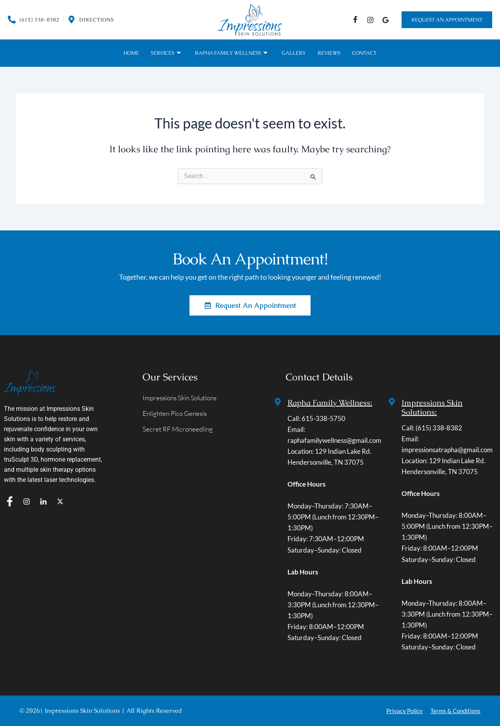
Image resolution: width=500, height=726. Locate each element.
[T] (60, 502)
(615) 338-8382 (439, 428)
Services (166, 53)
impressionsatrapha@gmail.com (447, 450)
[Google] (385, 19)
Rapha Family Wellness (231, 53)
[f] (10, 502)
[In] (43, 502)
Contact (364, 53)
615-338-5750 (323, 418)
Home (131, 53)
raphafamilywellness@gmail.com (334, 440)
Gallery (294, 53)
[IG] (370, 19)
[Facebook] (355, 19)
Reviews (329, 53)
